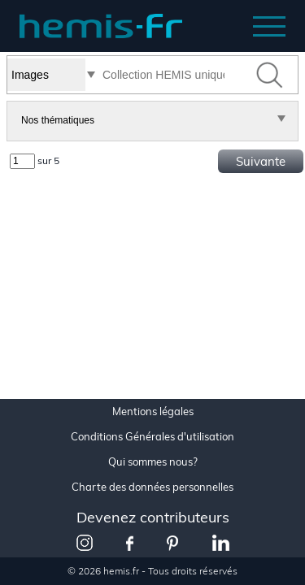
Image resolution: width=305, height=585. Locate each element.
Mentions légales (153, 411)
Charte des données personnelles (152, 487)
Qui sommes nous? (153, 462)
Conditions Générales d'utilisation (152, 437)
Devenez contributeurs (152, 517)
